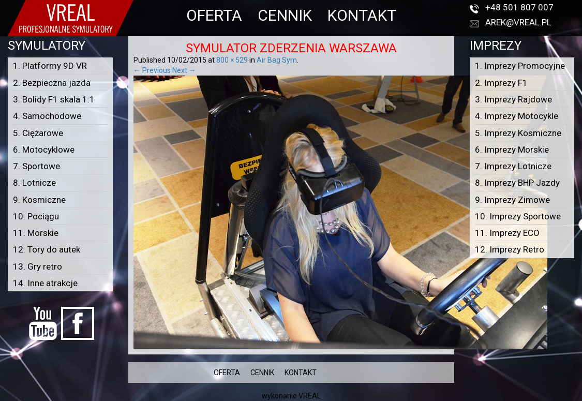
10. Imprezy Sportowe (518, 216)
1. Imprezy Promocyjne (520, 66)
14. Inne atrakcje (45, 283)
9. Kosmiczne (39, 200)
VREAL (310, 396)
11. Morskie (35, 233)
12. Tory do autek (46, 249)
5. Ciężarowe (38, 133)
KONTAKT (361, 15)
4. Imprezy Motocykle (516, 116)
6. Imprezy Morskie (512, 149)
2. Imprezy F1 (501, 83)
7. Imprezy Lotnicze (513, 166)
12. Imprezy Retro (509, 249)
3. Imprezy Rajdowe (513, 99)
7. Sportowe (36, 166)
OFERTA (214, 15)
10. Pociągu (36, 216)
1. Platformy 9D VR (50, 66)
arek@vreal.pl (518, 22)
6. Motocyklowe (43, 149)
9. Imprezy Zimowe (512, 200)
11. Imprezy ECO (507, 233)
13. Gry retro (37, 266)
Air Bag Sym (277, 60)
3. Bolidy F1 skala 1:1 (54, 99)
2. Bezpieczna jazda (52, 83)
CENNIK (285, 15)
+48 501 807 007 (519, 7)
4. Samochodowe (47, 116)
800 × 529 (232, 60)
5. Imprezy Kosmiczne (518, 133)
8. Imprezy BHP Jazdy (517, 182)
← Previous (152, 70)
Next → (184, 70)
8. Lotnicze (34, 182)
